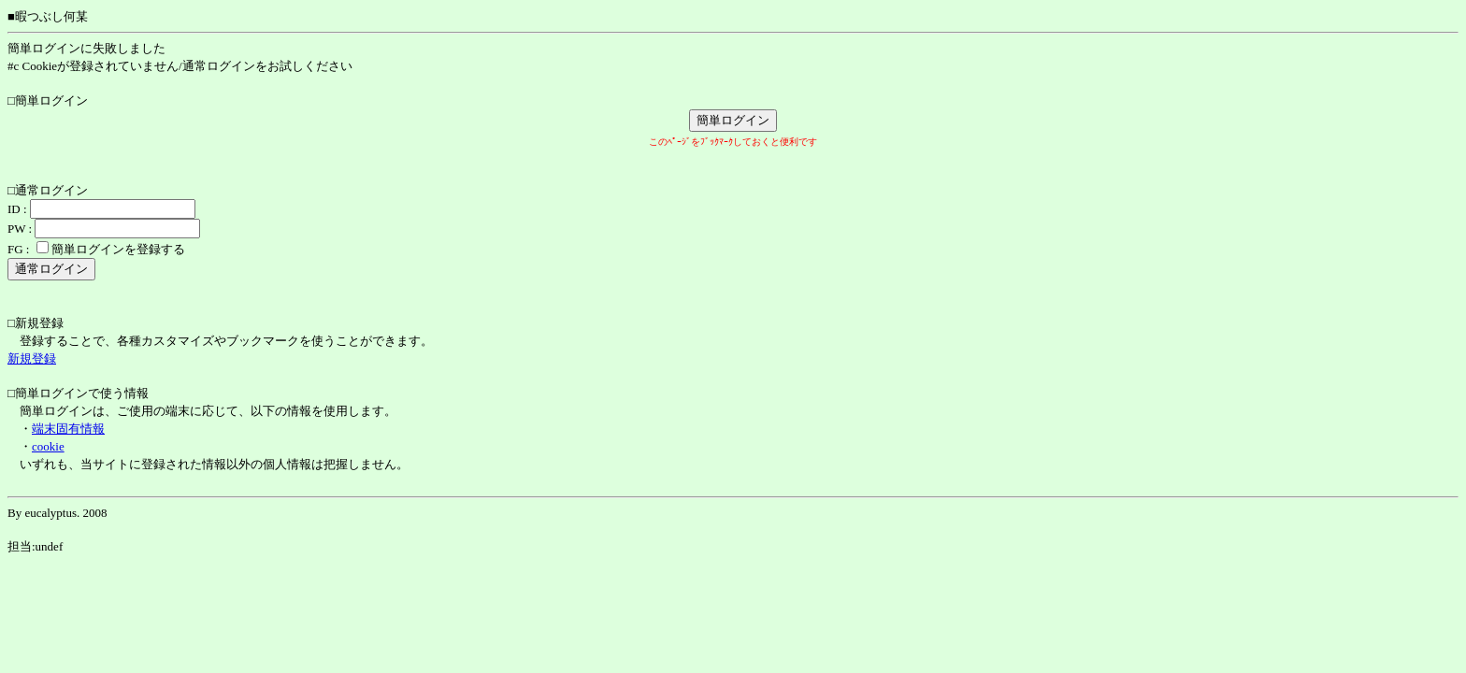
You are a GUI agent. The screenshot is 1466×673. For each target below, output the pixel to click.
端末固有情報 (68, 429)
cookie (48, 446)
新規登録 (31, 358)
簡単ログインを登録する (118, 249)
